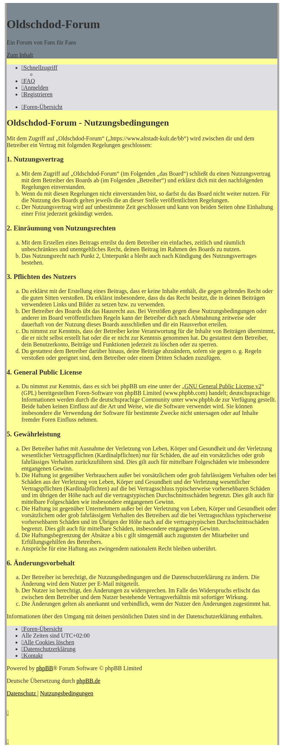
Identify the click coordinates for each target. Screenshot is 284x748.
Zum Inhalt (20, 55)
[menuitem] (28, 81)
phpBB (44, 668)
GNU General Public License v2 (223, 386)
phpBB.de (88, 681)
